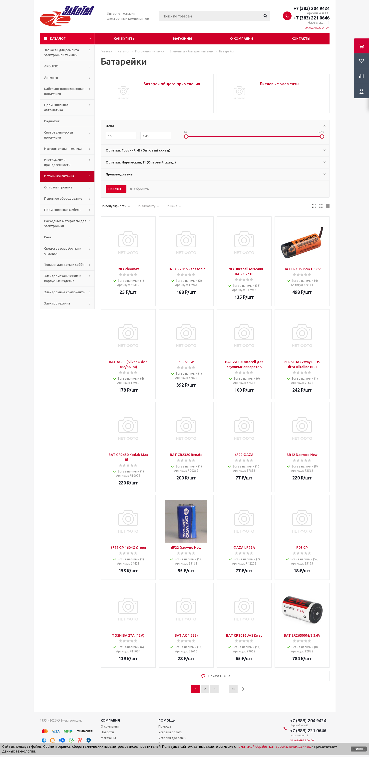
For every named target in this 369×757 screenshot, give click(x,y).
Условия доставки (172, 738)
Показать (115, 188)
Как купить (124, 38)
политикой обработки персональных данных (274, 747)
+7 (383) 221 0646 (312, 17)
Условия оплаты (170, 732)
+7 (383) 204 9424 (312, 8)
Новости (107, 732)
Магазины (182, 38)
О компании (241, 38)
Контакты (301, 38)
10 (233, 689)
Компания (110, 720)
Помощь (166, 720)
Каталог (58, 38)
